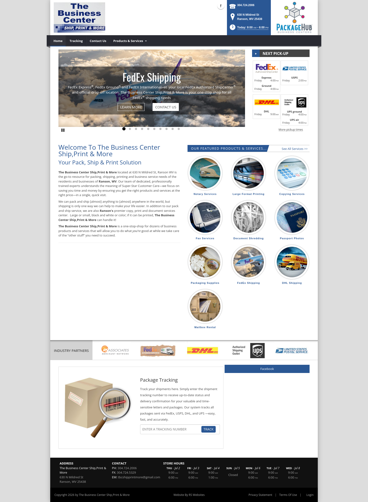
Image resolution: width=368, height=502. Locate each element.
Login (310, 495)
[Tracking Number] (172, 429)
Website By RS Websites (189, 495)
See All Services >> (295, 149)
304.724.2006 (245, 5)
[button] (248, 29)
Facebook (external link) (220, 5)
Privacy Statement (260, 495)
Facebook (267, 369)
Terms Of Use (288, 495)
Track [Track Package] (208, 429)
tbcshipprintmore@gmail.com (139, 477)
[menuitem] (58, 40)
